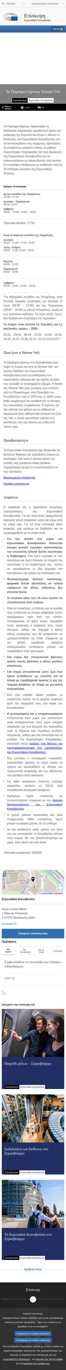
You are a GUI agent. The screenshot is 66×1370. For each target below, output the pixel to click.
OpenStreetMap (46, 893)
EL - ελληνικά (8, 3)
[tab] (33, 1290)
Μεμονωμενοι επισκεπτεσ (19, 477)
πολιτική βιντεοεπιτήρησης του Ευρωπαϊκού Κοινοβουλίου (34, 804)
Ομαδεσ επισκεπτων (16, 483)
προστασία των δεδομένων (16, 1362)
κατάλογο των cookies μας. (36, 1367)
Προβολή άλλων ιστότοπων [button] (45, 3)
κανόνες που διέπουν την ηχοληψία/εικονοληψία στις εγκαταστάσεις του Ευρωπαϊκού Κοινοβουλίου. (34, 748)
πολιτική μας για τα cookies (49, 1362)
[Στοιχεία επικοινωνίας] (33, 933)
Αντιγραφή (7, 923)
